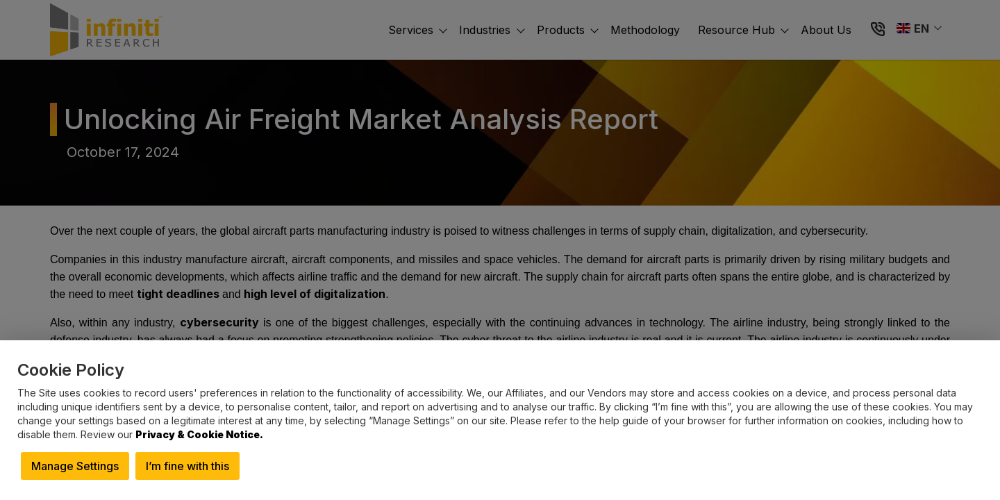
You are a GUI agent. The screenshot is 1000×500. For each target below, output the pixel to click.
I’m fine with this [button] (187, 466)
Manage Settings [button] (75, 466)
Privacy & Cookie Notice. (199, 434)
